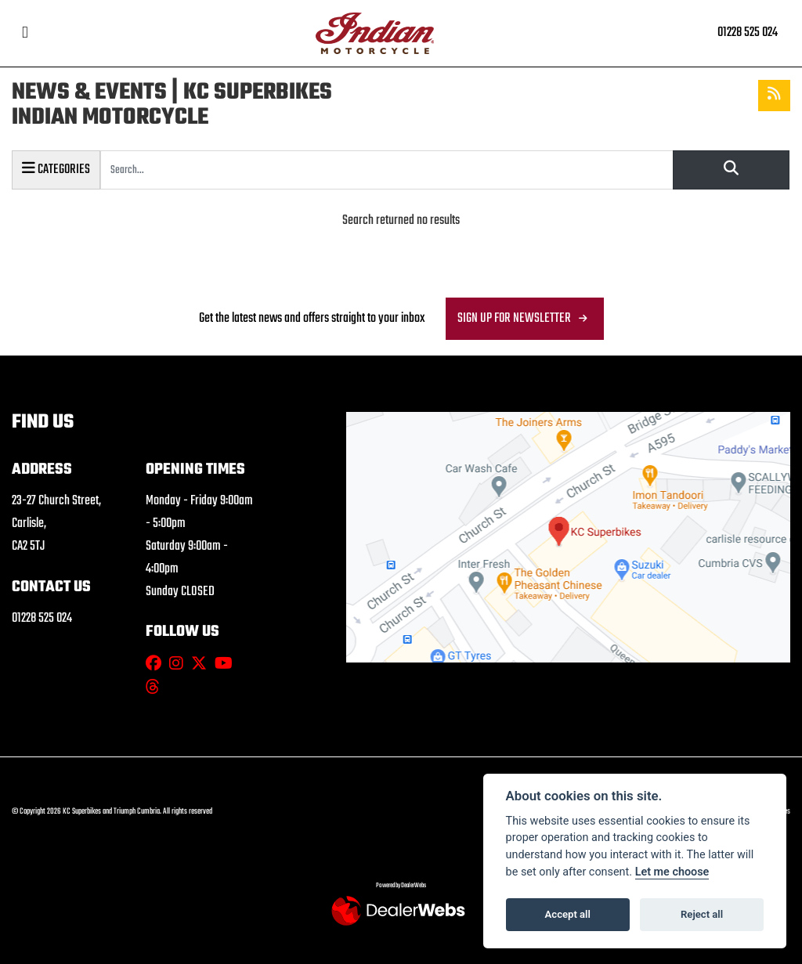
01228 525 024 (747, 32)
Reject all (702, 914)
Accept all (568, 914)
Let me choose (672, 872)
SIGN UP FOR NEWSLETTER (514, 318)
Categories (56, 169)
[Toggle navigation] (25, 33)
